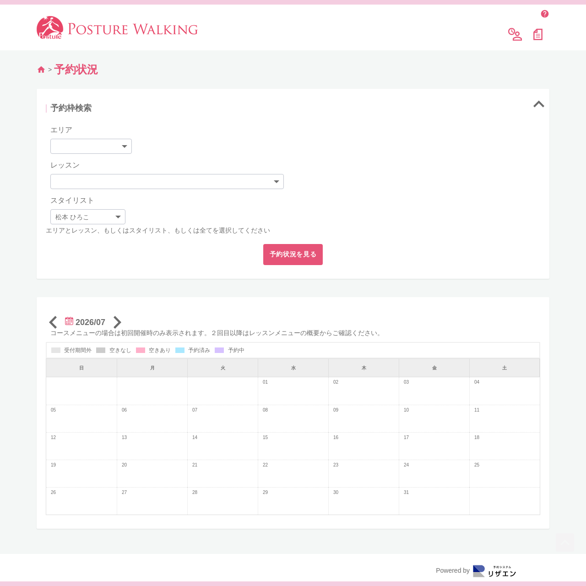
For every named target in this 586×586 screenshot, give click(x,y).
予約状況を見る (293, 251)
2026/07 (85, 320)
